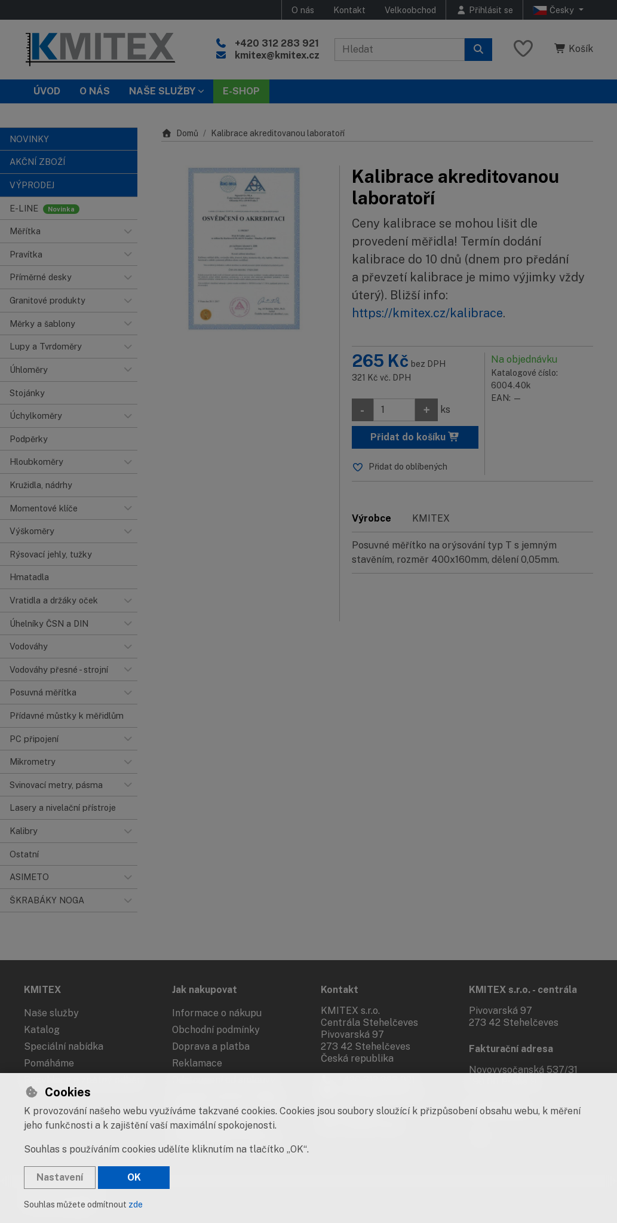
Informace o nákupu (217, 1013)
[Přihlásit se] (484, 10)
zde (135, 1204)
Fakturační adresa (511, 1049)
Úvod (46, 91)
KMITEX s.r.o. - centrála (523, 989)
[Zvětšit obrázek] (244, 248)
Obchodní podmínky (216, 1029)
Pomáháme (49, 1063)
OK (134, 1177)
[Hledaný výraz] (399, 49)
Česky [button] (554, 10)
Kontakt (349, 10)
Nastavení (59, 1177)
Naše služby (51, 1013)
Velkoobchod (410, 10)
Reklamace (197, 1063)
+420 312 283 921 (277, 43)
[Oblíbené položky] (523, 49)
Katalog (42, 1029)
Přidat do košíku (415, 437)
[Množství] (394, 410)
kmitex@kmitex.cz (277, 55)
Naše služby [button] (162, 91)
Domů (179, 133)
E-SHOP (241, 91)
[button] (127, 231)
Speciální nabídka (63, 1046)
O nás (302, 10)
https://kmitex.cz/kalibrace (427, 313)
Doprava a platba (211, 1046)
